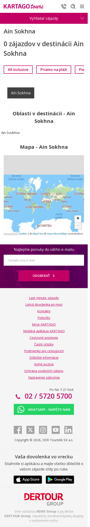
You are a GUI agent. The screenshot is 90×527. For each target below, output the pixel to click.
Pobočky (43, 318)
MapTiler (38, 233)
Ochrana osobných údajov (43, 371)
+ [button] (77, 218)
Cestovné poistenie (44, 337)
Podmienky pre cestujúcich (44, 351)
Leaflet (23, 233)
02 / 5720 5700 (47, 396)
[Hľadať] (73, 6)
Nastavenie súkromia (44, 377)
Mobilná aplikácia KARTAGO (44, 331)
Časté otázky (43, 344)
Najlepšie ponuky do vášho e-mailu (44, 249)
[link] (18, 69)
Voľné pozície (44, 364)
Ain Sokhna (21, 92)
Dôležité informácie (44, 357)
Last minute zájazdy (44, 298)
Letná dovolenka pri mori (43, 304)
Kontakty (44, 311)
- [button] (77, 225)
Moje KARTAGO (44, 324)
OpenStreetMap (57, 233)
